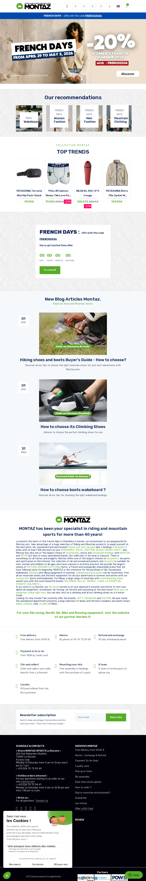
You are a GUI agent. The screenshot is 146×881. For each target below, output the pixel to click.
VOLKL (79, 550)
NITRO (24, 555)
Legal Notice (55, 876)
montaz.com (28, 781)
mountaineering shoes (111, 578)
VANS (19, 604)
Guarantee (81, 798)
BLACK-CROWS (104, 550)
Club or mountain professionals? (92, 792)
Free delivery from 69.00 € (89, 750)
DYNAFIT (21, 584)
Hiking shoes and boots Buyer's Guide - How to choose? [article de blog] (73, 360)
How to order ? (83, 787)
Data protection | (40, 876)
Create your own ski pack (81, 547)
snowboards (72, 553)
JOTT (80, 598)
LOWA (100, 581)
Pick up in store (83, 771)
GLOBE (43, 604)
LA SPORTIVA (113, 581)
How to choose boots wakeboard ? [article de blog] (73, 489)
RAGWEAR (90, 598)
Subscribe (116, 717)
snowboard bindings (103, 553)
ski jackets (113, 558)
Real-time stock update (88, 782)
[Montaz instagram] (21, 808)
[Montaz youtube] (31, 808)
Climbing (34, 572)
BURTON (125, 553)
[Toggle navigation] (67, 6)
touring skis (22, 578)
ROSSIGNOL (67, 550)
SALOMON (70, 581)
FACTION (90, 550)
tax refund (81, 803)
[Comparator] (101, 6)
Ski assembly (82, 776)
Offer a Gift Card (84, 808)
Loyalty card (82, 766)
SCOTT (118, 550)
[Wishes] (92, 6)
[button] (75, 6)
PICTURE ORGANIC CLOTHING (43, 567)
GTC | (28, 876)
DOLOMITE (33, 584)
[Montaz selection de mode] (109, 6)
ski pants (109, 561)
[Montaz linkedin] (35, 808)
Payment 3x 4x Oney (86, 760)
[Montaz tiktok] (17, 808)
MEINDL (91, 581)
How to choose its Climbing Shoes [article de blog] (73, 426)
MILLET (81, 581)
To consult (50, 270)
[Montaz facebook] (26, 808)
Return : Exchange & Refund (90, 755)
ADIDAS (27, 604)
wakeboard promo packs (89, 572)
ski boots (120, 547)
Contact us (42, 800)
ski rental (54, 587)
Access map (23, 759)
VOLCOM (106, 598)
